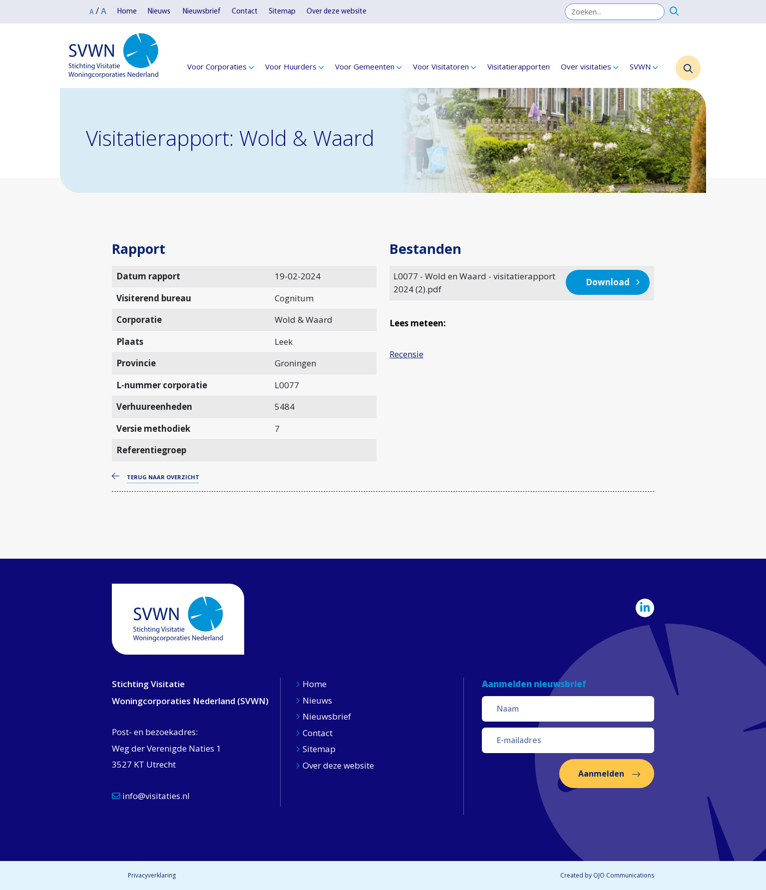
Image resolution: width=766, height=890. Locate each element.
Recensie (406, 354)
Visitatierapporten (518, 66)
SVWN (640, 66)
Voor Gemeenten (364, 66)
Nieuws (160, 11)
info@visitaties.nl (151, 796)
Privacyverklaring (152, 875)
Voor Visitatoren (441, 66)
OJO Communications (623, 875)
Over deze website (337, 11)
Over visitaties (586, 66)
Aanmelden (601, 773)
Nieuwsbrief (202, 11)
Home (127, 11)
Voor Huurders (291, 66)
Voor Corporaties (217, 66)
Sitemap (282, 11)
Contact (245, 11)
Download (608, 282)
